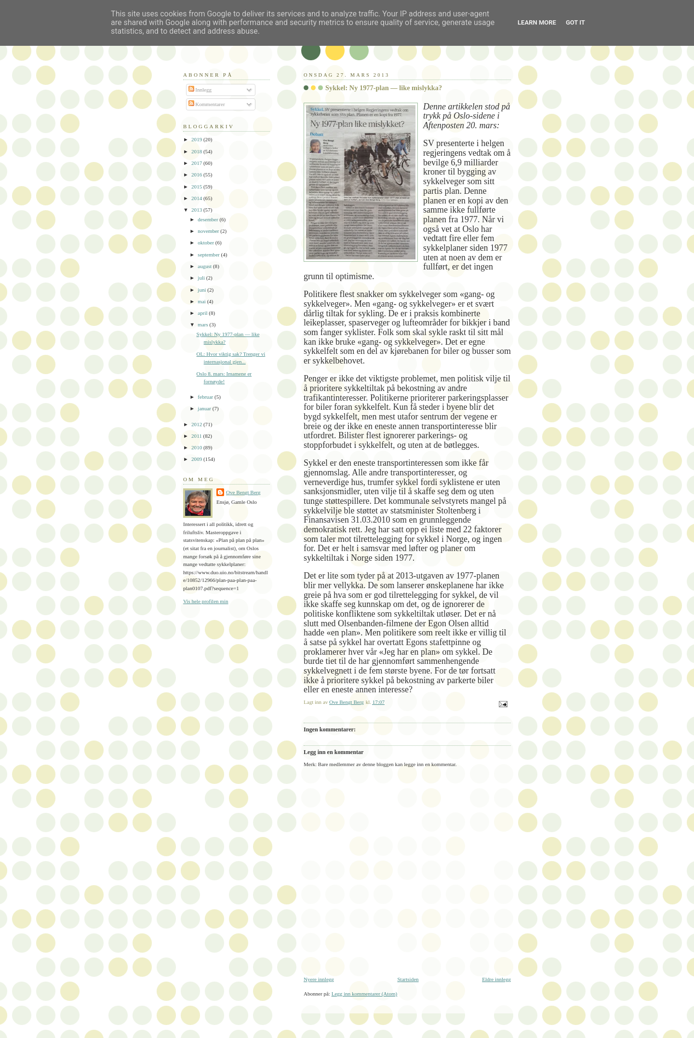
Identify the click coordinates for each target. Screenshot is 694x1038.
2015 (197, 186)
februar (206, 397)
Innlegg (200, 90)
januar (205, 408)
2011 (197, 436)
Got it (575, 22)
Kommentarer (206, 104)
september (209, 254)
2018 (197, 151)
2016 (197, 174)
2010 (197, 447)
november (209, 231)
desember (208, 219)
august (205, 266)
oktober (206, 242)
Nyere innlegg (319, 979)
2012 (197, 424)
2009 (197, 459)
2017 (197, 163)
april (203, 313)
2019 (197, 139)
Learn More (537, 22)
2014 (197, 198)
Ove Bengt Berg (243, 492)
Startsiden (407, 979)
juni (202, 290)
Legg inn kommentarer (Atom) (365, 994)
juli (202, 278)
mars (203, 324)
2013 (197, 210)
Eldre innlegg (496, 979)
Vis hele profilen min (205, 601)
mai (202, 301)
